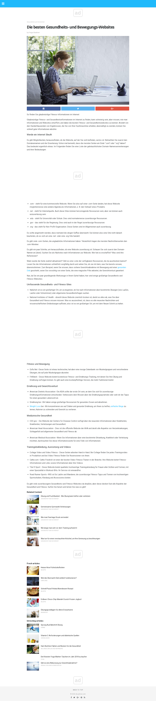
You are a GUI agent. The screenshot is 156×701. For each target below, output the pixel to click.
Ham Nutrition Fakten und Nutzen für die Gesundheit (61, 646)
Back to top (78, 690)
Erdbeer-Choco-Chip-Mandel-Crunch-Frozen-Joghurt (61, 599)
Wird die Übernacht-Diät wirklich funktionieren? (59, 578)
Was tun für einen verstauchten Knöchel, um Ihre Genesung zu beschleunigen (70, 539)
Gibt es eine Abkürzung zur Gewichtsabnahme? (59, 663)
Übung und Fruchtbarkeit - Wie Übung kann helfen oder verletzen (65, 496)
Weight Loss (35, 406)
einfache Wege (117, 406)
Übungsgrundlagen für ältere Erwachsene (57, 610)
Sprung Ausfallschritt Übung (52, 625)
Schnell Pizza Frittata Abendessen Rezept (57, 589)
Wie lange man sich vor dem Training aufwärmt (59, 528)
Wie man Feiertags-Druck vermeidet (54, 517)
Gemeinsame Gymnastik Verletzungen (56, 507)
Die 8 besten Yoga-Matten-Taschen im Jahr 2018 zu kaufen (64, 657)
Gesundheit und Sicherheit (35, 22)
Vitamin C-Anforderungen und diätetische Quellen (60, 635)
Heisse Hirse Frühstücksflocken (53, 567)
